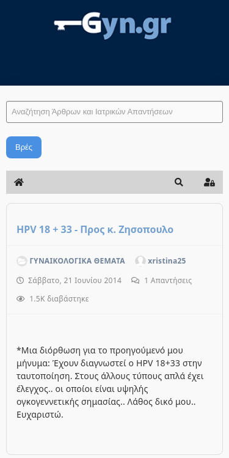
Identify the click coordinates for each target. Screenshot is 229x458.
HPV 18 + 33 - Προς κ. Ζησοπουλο (94, 229)
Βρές (23, 147)
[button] (179, 182)
